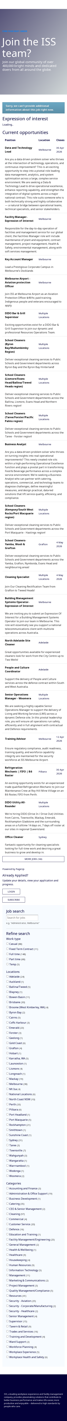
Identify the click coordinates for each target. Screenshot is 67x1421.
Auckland (16, 981)
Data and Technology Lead (18, 149)
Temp (14, 964)
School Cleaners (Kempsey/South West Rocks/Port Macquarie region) (19, 511)
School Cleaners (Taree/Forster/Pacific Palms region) (19, 417)
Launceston (18, 1063)
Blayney (15, 992)
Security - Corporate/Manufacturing (32, 1306)
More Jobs (33, 858)
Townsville (17, 1150)
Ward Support (19, 1342)
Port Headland (19, 1114)
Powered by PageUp (13, 869)
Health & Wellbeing (22, 1250)
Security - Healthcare (23, 1311)
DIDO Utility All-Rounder (15, 804)
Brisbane (17, 1002)
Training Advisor (15, 739)
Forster (15, 1033)
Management (19, 1275)
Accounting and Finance (25, 1188)
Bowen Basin (19, 997)
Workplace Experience (24, 1352)
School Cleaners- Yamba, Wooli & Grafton (15, 544)
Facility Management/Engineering (32, 1239)
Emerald (16, 1027)
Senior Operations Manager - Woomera (18, 696)
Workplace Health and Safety (28, 1357)
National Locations (22, 1094)
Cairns (15, 1017)
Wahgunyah (18, 1155)
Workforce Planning (23, 1347)
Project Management (23, 1285)
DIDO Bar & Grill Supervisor (15, 315)
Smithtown (17, 1130)
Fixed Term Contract (23, 949)
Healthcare (17, 1255)
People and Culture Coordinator (17, 669)
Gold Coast (17, 1043)
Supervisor (18, 1321)
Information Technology (25, 1270)
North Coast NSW (22, 1099)
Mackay (16, 1079)
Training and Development (27, 1336)
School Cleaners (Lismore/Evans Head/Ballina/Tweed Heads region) (18, 380)
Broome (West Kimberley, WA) (28, 1007)
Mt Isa (14, 1089)
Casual (15, 944)
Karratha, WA (19, 1058)
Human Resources (21, 1265)
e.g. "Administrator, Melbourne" (23, 923)
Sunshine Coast (20, 1135)
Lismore (15, 1068)
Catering (16, 1204)
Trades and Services (23, 1331)
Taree (14, 1145)
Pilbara (15, 1109)
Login (11, 891)
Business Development (25, 1198)
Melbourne (18, 1084)
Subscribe (14, 899)
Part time (17, 959)
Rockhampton (19, 1125)
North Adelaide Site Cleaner (17, 642)
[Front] (15, 1387)
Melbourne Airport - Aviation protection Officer (17, 282)
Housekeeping (19, 1260)
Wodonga (16, 1171)
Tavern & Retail (20, 1326)
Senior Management (23, 1316)
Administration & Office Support (30, 1193)
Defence (16, 1229)
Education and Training (25, 1234)
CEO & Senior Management (27, 1209)
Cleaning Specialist (17, 577)
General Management (24, 1244)
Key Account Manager (19, 259)
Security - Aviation (22, 1301)
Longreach (17, 1073)
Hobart (15, 1053)
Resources (17, 1296)
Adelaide (16, 976)
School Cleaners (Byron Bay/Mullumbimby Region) (16, 345)
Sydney (15, 1140)
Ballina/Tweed (19, 987)
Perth (15, 1104)
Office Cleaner (14, 837)
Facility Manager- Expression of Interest (19, 219)
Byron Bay (17, 1012)
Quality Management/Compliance (31, 1290)
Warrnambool (19, 1166)
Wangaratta (18, 1160)
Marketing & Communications (28, 1280)
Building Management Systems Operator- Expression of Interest (19, 602)
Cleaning (17, 1214)
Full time (17, 954)
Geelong (16, 1038)
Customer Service (22, 1224)
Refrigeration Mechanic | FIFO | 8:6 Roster (18, 771)
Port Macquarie (20, 1119)
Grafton (15, 1048)
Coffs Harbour (19, 1022)
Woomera (16, 1176)
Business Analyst (15, 444)
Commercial (18, 1219)
